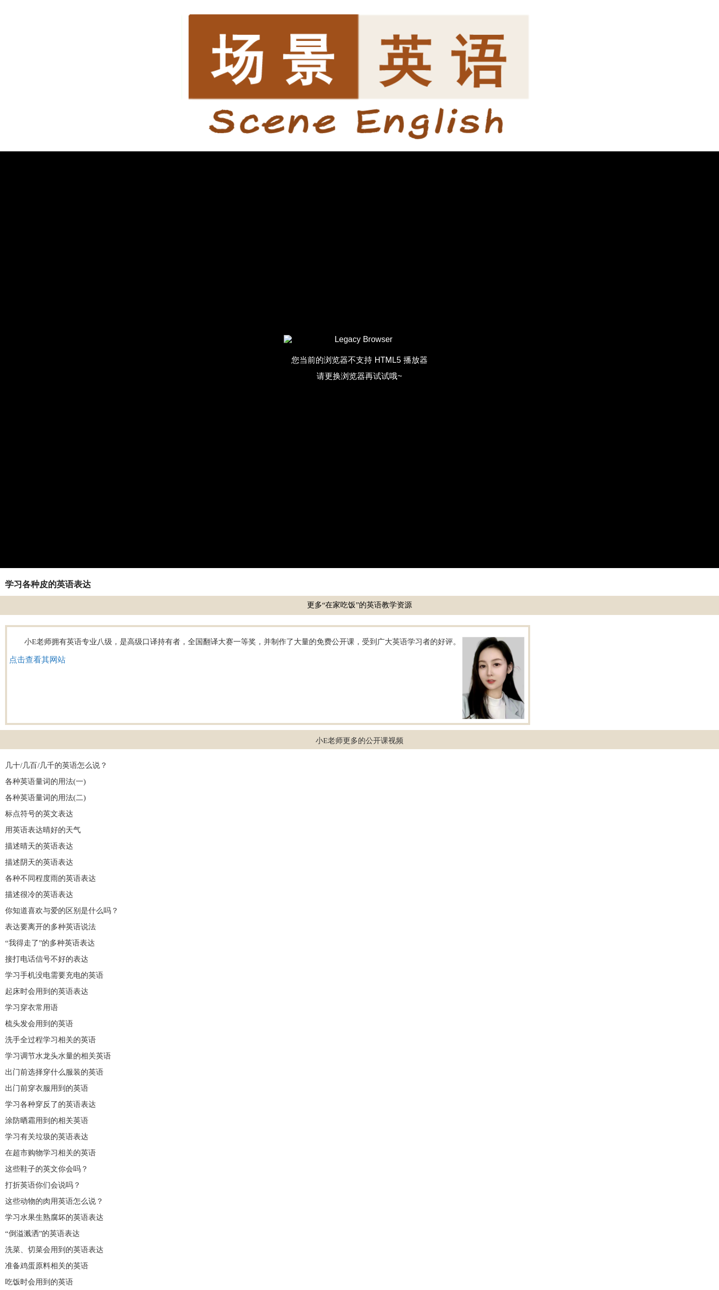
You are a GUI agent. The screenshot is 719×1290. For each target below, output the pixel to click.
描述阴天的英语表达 (39, 862)
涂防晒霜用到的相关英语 (46, 1120)
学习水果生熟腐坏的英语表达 (54, 1217)
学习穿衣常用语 (31, 1007)
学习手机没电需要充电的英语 (54, 975)
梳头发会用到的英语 (39, 1024)
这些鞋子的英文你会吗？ (46, 1169)
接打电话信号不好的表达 (46, 959)
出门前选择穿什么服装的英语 (54, 1072)
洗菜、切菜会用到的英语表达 (54, 1250)
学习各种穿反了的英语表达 (50, 1104)
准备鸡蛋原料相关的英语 (46, 1266)
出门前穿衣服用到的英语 (46, 1088)
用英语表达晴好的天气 (43, 830)
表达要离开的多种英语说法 (50, 927)
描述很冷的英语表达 (39, 894)
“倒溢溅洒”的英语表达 (42, 1233)
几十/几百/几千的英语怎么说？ (56, 765)
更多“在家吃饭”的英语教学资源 (359, 605)
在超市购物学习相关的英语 (50, 1153)
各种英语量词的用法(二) (45, 798)
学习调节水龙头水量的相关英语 (58, 1056)
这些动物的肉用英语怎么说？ (54, 1201)
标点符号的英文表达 (39, 814)
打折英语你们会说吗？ (43, 1185)
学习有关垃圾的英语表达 (46, 1137)
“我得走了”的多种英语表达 (50, 943)
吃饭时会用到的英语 (39, 1282)
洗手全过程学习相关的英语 (50, 1040)
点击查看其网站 (37, 659)
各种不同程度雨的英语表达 (50, 878)
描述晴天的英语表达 (39, 846)
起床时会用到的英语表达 (46, 991)
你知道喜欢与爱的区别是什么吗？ (62, 911)
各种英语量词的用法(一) (45, 781)
